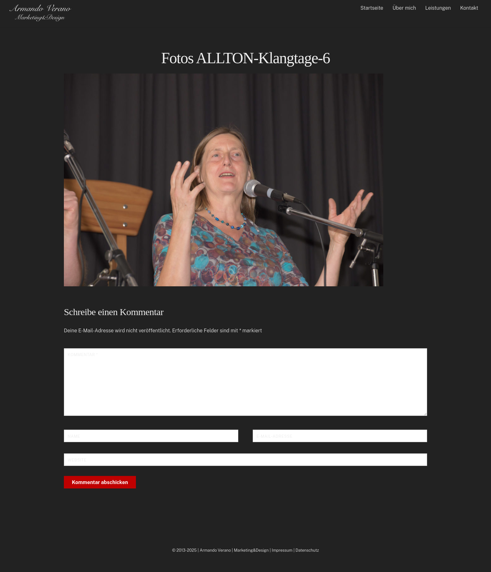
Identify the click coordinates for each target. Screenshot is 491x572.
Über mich (404, 8)
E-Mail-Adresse (274, 436)
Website (77, 460)
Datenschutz (307, 550)
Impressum (282, 550)
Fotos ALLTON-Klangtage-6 (245, 58)
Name (74, 436)
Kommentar (83, 354)
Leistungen (438, 8)
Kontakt (469, 8)
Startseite (371, 8)
